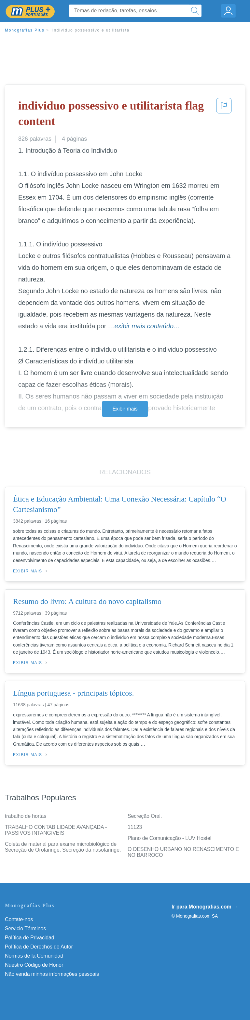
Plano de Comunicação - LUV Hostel (169, 838)
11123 (135, 827)
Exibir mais (124, 409)
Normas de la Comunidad (34, 956)
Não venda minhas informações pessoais (52, 974)
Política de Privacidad (29, 937)
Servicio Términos (25, 928)
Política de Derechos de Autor (39, 946)
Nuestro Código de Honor (34, 965)
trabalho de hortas (25, 816)
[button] (224, 115)
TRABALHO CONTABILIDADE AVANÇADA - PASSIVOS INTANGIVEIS (56, 830)
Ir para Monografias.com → (205, 906)
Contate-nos (19, 919)
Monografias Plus (25, 30)
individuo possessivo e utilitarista (91, 30)
